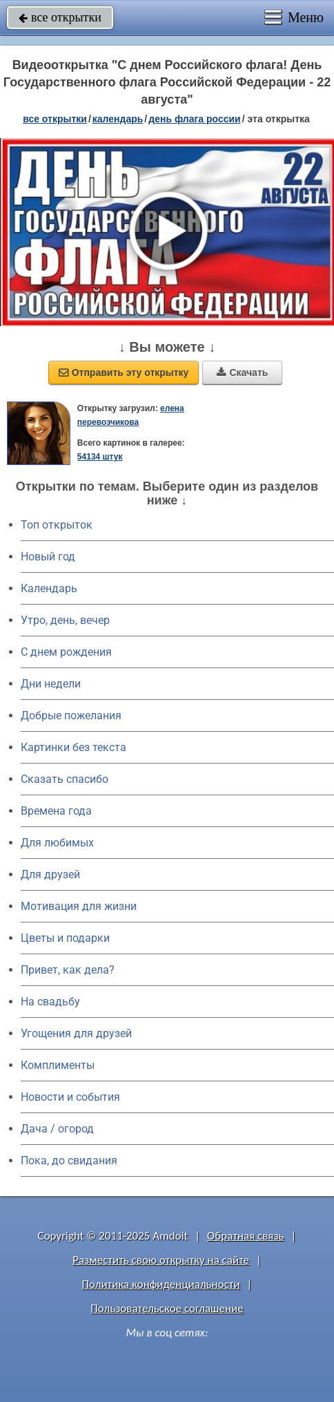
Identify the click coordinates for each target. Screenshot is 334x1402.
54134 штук (100, 457)
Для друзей (50, 874)
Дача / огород (57, 1128)
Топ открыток (56, 524)
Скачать (242, 372)
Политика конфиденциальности (161, 1284)
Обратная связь (245, 1236)
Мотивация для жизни (79, 906)
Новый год (48, 556)
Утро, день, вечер (65, 620)
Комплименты (58, 1065)
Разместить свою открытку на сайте (160, 1260)
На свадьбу (50, 1001)
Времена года (56, 810)
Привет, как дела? (68, 969)
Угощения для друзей (76, 1033)
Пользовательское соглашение (166, 1308)
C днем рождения (66, 652)
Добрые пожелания (71, 715)
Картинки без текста (73, 747)
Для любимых (57, 842)
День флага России (194, 118)
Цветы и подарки (65, 938)
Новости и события (70, 1096)
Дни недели (51, 683)
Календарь (118, 118)
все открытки (60, 17)
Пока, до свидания (69, 1160)
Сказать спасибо (64, 779)
